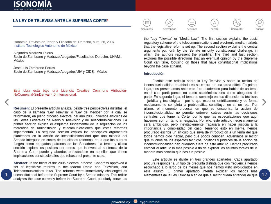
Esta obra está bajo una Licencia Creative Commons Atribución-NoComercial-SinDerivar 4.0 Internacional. (70, 106)
